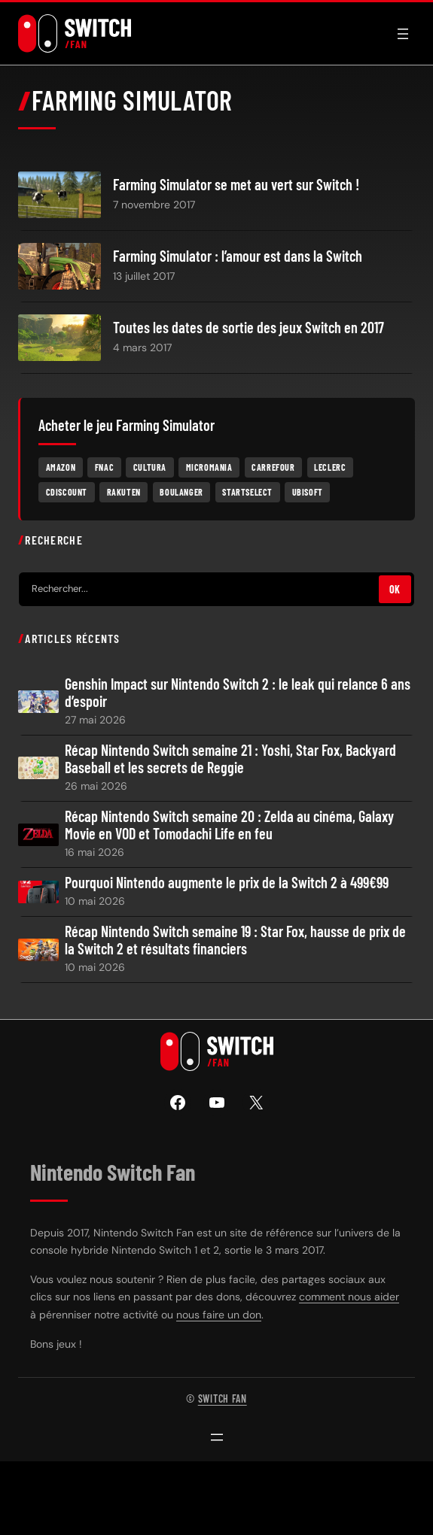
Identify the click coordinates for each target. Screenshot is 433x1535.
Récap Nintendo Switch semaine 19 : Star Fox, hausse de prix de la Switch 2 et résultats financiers (235, 940)
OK (395, 589)
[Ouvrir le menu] (403, 34)
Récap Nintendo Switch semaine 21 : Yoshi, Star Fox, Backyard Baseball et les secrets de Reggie (230, 759)
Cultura (149, 467)
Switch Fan (222, 1398)
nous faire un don (218, 1314)
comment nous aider (349, 1296)
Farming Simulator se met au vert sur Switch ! (236, 184)
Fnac (104, 467)
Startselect (247, 492)
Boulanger (181, 492)
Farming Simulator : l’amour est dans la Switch (237, 256)
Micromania (209, 467)
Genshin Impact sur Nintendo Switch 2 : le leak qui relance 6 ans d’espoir (237, 692)
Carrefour (273, 467)
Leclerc (330, 467)
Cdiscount (66, 492)
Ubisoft (307, 492)
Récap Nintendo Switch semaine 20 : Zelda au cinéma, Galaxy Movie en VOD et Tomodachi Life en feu (229, 825)
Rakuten (124, 492)
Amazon (61, 467)
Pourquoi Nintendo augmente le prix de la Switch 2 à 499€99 (227, 882)
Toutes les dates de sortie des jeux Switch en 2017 (248, 327)
